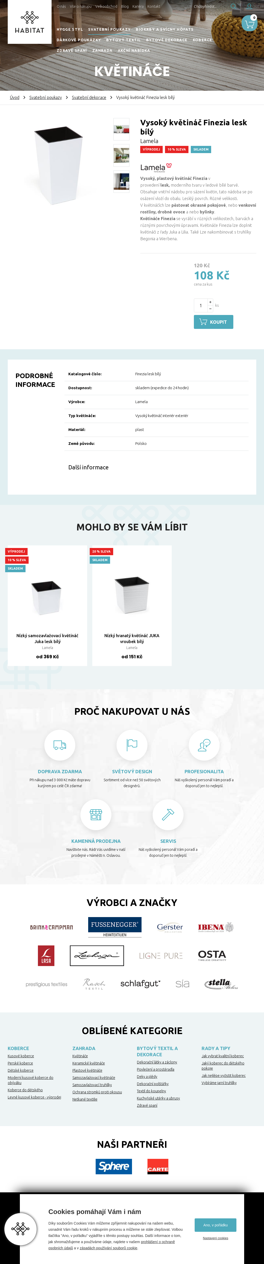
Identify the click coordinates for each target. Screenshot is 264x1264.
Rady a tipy (216, 1047)
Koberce (202, 40)
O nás (61, 6)
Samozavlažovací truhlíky (92, 1084)
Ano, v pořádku (215, 1225)
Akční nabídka (134, 50)
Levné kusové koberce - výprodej (34, 1096)
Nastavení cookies (215, 1238)
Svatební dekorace (89, 97)
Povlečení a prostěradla (155, 1069)
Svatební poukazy (109, 29)
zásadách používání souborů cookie (108, 1248)
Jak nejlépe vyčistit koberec (224, 1075)
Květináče (80, 1055)
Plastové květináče (87, 1070)
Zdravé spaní (72, 50)
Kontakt (153, 6)
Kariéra (138, 6)
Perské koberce (20, 1062)
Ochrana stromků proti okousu (97, 1091)
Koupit (220, 322)
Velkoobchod (106, 6)
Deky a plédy (147, 1076)
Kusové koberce (21, 1055)
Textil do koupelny (151, 1090)
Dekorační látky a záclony (157, 1061)
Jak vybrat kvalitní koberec (223, 1055)
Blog (125, 6)
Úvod (14, 97)
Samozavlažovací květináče (93, 1077)
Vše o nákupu (81, 6)
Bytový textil (123, 40)
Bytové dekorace (167, 40)
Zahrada (102, 50)
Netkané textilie (84, 1098)
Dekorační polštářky (153, 1083)
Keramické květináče (88, 1062)
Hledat (219, 6)
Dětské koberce (21, 1070)
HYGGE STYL (70, 29)
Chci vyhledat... (191, 6)
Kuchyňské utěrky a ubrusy (158, 1097)
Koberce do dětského (25, 1089)
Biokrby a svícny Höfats (165, 29)
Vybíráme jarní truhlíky (219, 1082)
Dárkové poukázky (79, 40)
